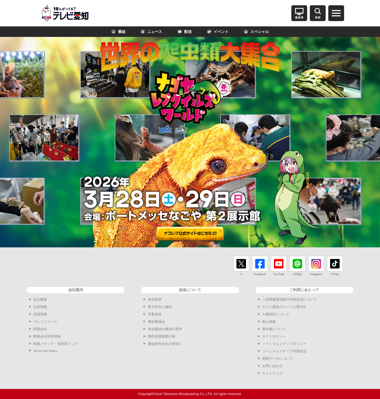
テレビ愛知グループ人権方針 (284, 307)
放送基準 (155, 299)
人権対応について (275, 314)
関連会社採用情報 (47, 336)
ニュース (151, 31)
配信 (184, 31)
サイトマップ (272, 373)
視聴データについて (277, 358)
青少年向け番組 (160, 307)
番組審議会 (156, 322)
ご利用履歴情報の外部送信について (289, 299)
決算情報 (40, 307)
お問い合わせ (272, 366)
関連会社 (40, 329)
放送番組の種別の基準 (165, 329)
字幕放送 (155, 314)
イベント (218, 31)
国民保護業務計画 (161, 336)
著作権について (274, 329)
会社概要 (40, 299)
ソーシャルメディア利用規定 (284, 351)
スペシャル (256, 31)
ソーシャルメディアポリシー (284, 344)
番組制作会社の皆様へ (165, 344)
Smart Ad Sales (45, 351)
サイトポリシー (274, 336)
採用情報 (40, 314)
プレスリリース (45, 322)
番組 (118, 31)
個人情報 (269, 322)
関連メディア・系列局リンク (55, 344)
